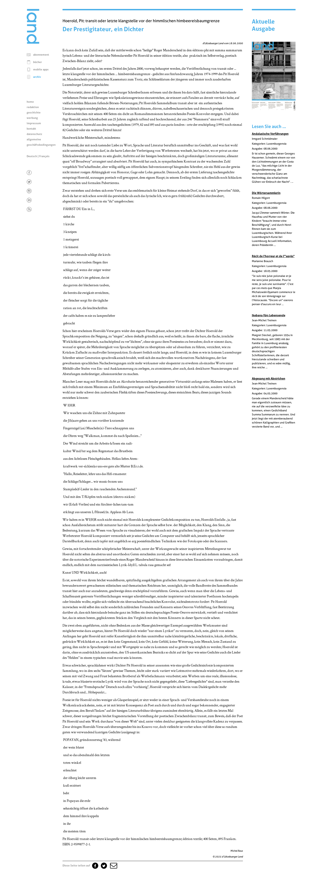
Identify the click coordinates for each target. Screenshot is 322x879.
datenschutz (34, 134)
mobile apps (41, 69)
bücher (37, 62)
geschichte (34, 112)
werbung (32, 117)
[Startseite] (33, 43)
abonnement (41, 54)
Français (44, 156)
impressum (34, 123)
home (30, 101)
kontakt (31, 128)
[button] (113, 865)
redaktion (33, 107)
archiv (37, 76)
